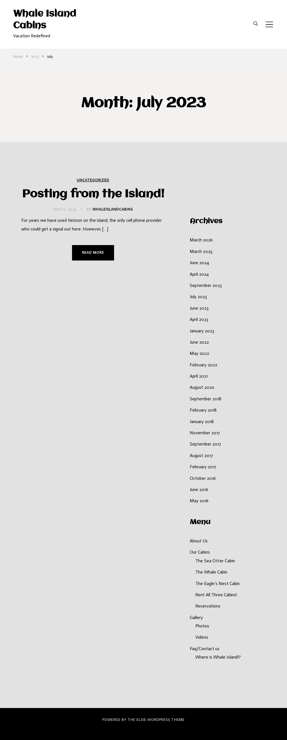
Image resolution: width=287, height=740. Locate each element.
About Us (199, 540)
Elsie (141, 720)
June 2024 (199, 262)
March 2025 (201, 251)
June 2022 (199, 342)
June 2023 (199, 308)
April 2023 (199, 319)
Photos (202, 626)
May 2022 (199, 353)
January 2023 (202, 331)
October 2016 (203, 478)
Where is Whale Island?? (218, 657)
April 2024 (199, 274)
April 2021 (199, 376)
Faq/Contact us (204, 648)
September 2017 (205, 444)
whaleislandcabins (112, 209)
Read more (93, 252)
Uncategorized (93, 180)
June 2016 (199, 489)
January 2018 (202, 421)
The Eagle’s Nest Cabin (217, 583)
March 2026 (201, 240)
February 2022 (203, 364)
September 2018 (205, 398)
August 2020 (202, 387)
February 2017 (203, 466)
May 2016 (199, 500)
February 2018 (203, 410)
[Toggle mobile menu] (269, 24)
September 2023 (206, 285)
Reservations (207, 606)
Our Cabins (200, 552)
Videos (201, 637)
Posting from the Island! (93, 194)
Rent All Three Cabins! (216, 594)
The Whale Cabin (211, 572)
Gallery (196, 617)
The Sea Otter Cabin (215, 560)
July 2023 (198, 296)
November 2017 (205, 432)
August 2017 (201, 455)
